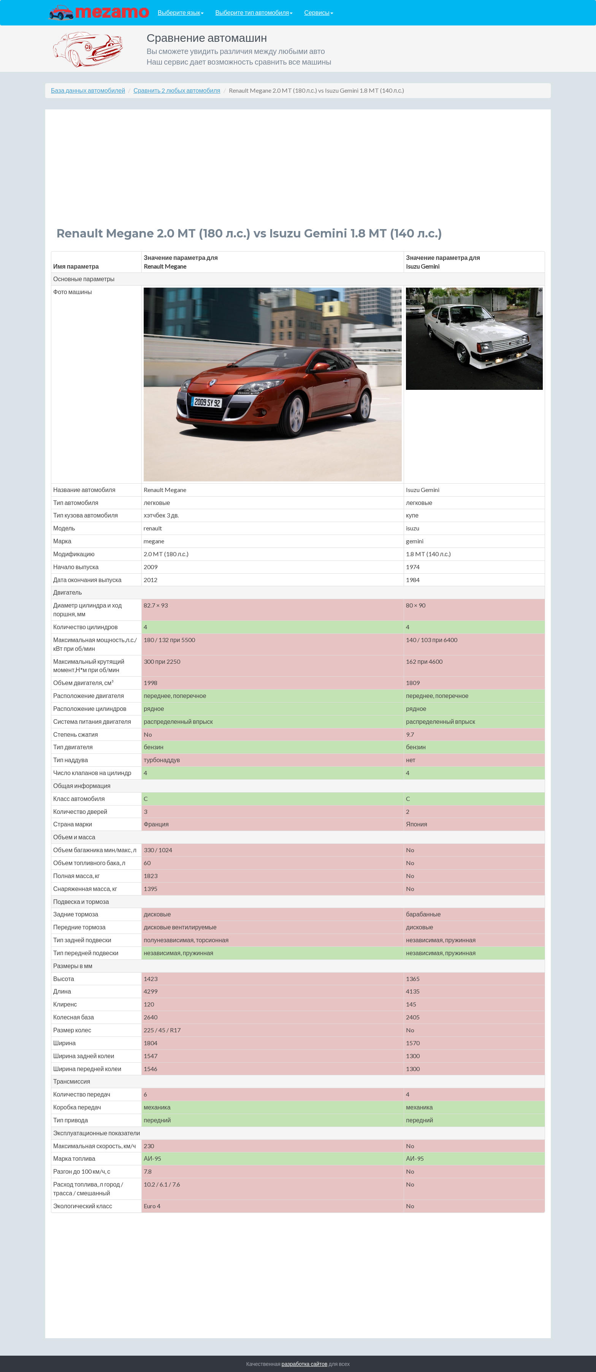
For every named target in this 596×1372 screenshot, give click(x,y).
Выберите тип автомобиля (254, 12)
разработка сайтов (305, 1364)
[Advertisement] (285, 174)
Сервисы (318, 12)
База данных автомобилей (88, 90)
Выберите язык (181, 12)
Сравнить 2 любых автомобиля (176, 90)
